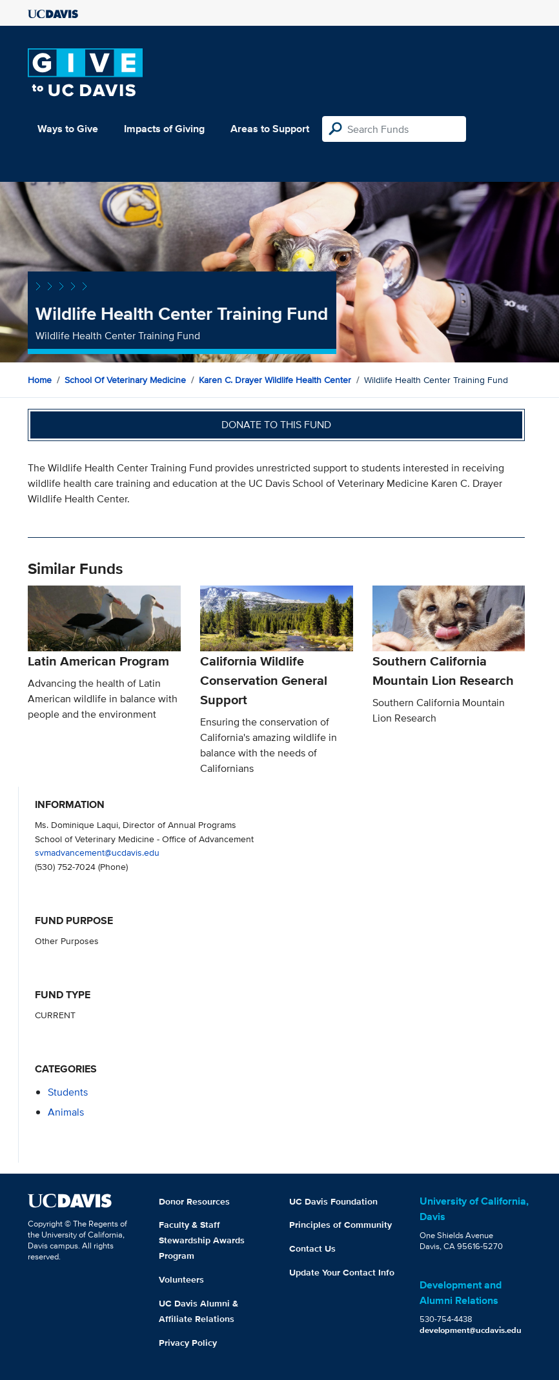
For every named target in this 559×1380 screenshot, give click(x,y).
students (68, 1092)
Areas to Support (269, 128)
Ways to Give (67, 128)
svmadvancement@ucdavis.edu (97, 852)
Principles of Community (340, 1224)
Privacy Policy (188, 1342)
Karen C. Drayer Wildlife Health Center (275, 379)
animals (66, 1112)
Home (40, 379)
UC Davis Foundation (333, 1201)
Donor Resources (194, 1201)
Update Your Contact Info (341, 1272)
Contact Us (312, 1248)
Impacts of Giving (164, 128)
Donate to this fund (276, 424)
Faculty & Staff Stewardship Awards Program (202, 1240)
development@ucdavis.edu (471, 1330)
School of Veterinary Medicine (125, 379)
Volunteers (181, 1279)
